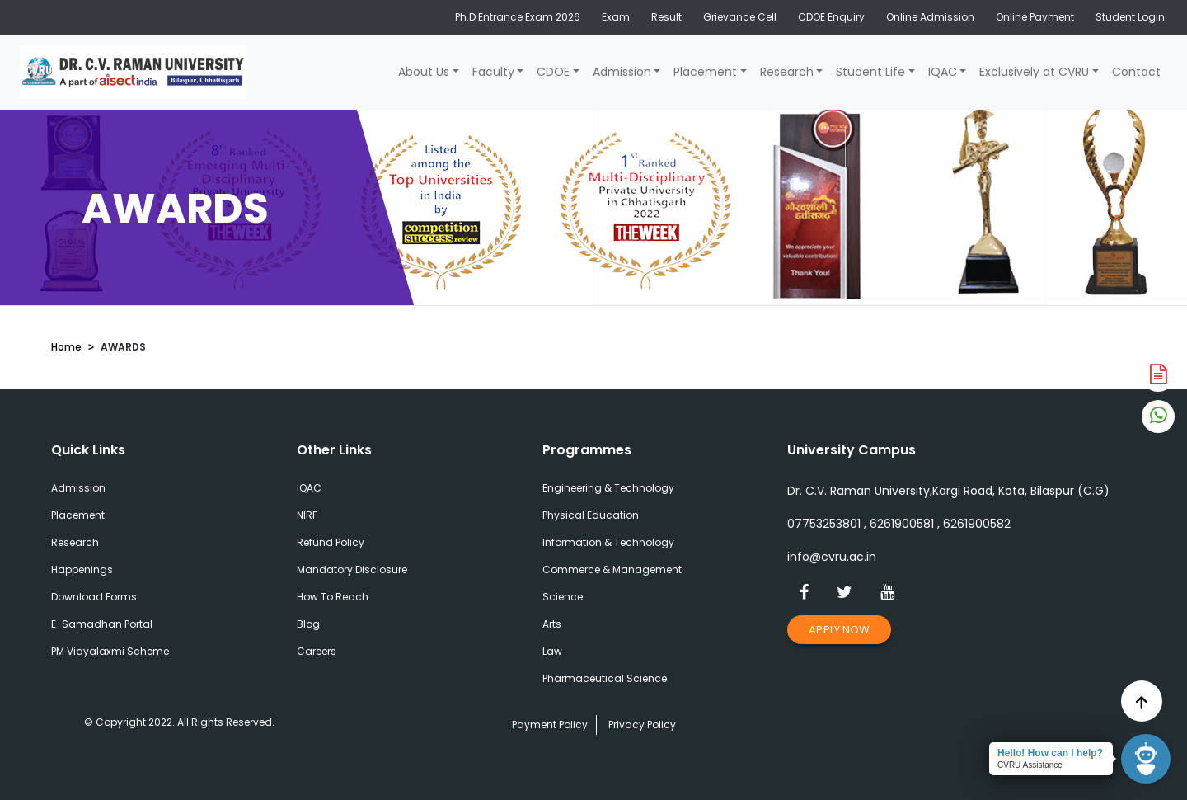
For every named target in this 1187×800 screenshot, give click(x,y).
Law (552, 651)
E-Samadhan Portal (101, 624)
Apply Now (839, 630)
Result (666, 17)
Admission (622, 72)
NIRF (307, 515)
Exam (616, 17)
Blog (308, 624)
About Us (423, 72)
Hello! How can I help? (1050, 753)
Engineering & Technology (608, 488)
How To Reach (332, 597)
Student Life (870, 72)
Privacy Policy (642, 725)
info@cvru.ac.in (831, 556)
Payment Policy (550, 725)
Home (66, 347)
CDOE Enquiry (831, 17)
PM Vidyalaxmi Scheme (110, 651)
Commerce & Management (612, 569)
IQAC (942, 72)
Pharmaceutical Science (604, 678)
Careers (316, 651)
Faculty (493, 72)
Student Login (1130, 17)
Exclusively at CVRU (1034, 72)
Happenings (82, 569)
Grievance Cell (739, 17)
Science (562, 597)
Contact (1136, 72)
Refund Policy (330, 542)
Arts (551, 624)
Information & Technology (608, 542)
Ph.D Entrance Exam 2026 (517, 17)
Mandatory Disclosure (352, 569)
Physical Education (590, 515)
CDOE (553, 72)
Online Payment (1035, 17)
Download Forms (94, 597)
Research (787, 72)
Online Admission (930, 17)
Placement (705, 72)
